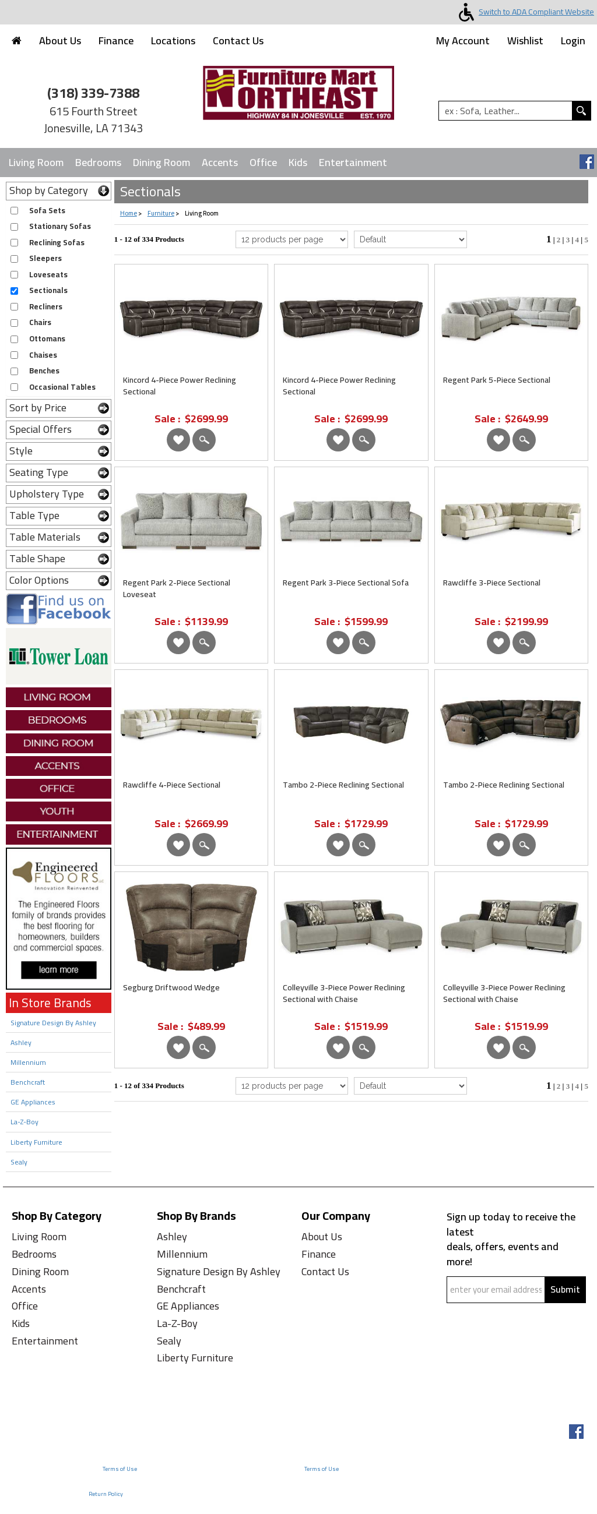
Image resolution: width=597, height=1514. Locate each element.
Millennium (28, 1062)
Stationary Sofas (60, 226)
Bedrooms (98, 162)
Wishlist (525, 40)
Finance (116, 40)
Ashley (20, 1042)
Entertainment (353, 162)
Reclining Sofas (57, 242)
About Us (60, 40)
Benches (44, 370)
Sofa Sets (47, 210)
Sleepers (45, 258)
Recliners (45, 306)
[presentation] (517, 1343)
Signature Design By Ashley (53, 1022)
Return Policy (106, 1493)
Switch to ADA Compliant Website (524, 11)
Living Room (36, 162)
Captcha (468, 1310)
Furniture (161, 213)
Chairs (40, 322)
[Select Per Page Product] (292, 239)
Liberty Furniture (36, 1142)
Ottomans (47, 338)
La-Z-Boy (24, 1121)
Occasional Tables (62, 387)
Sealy (18, 1162)
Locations (173, 40)
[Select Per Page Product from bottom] (292, 1086)
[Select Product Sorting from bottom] (410, 1086)
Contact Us (238, 40)
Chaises (43, 355)
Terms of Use (120, 1468)
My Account (463, 40)
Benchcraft (27, 1082)
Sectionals (48, 290)
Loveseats (48, 274)
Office (263, 162)
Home (128, 213)
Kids (298, 162)
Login (573, 40)
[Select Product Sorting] (410, 239)
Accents (220, 162)
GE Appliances (32, 1102)
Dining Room (161, 162)
